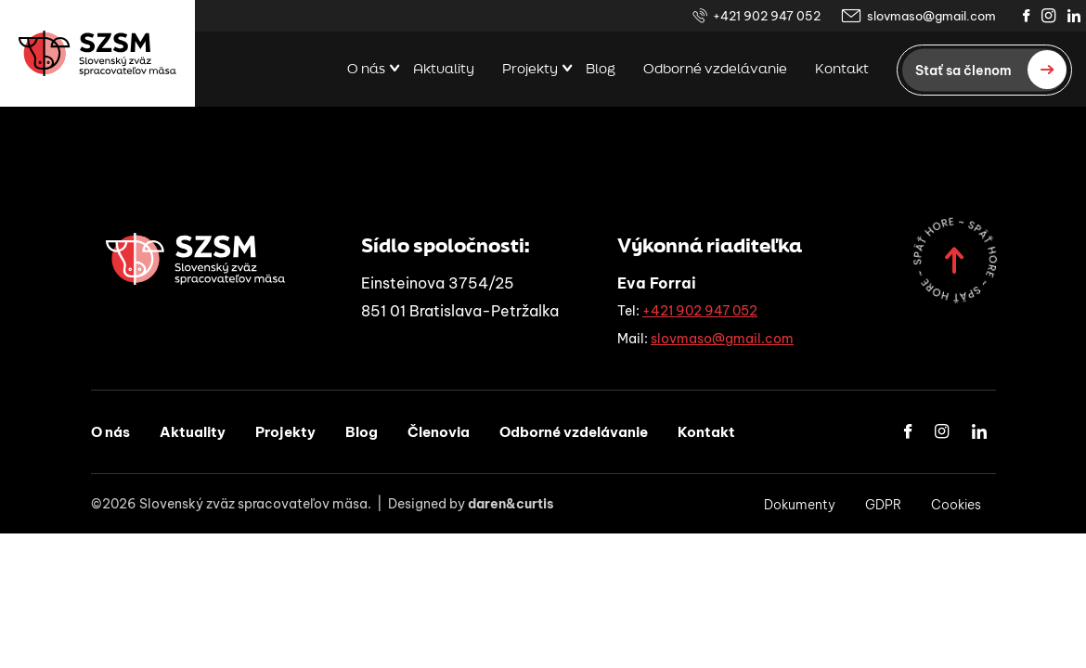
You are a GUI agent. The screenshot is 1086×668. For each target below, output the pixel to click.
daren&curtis (511, 503)
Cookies (956, 504)
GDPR (883, 504)
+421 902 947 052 (756, 16)
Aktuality (443, 69)
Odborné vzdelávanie (715, 69)
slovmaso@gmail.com (918, 16)
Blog (600, 69)
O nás (366, 69)
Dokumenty (799, 504)
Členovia (438, 432)
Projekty (530, 69)
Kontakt (842, 69)
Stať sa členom (991, 69)
